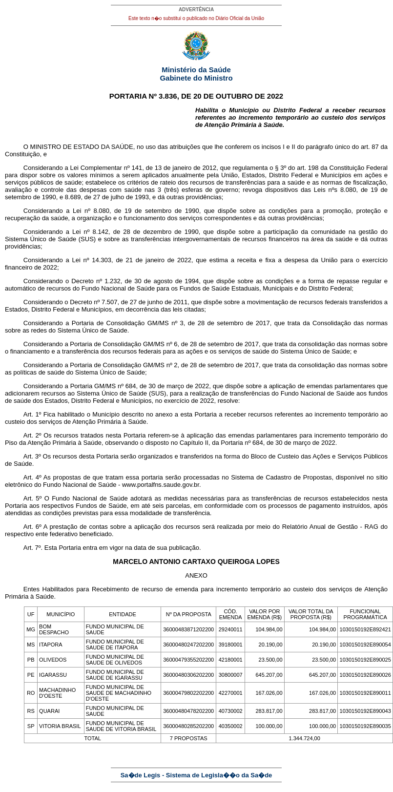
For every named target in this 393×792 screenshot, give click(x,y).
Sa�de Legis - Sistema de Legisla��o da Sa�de (196, 775)
